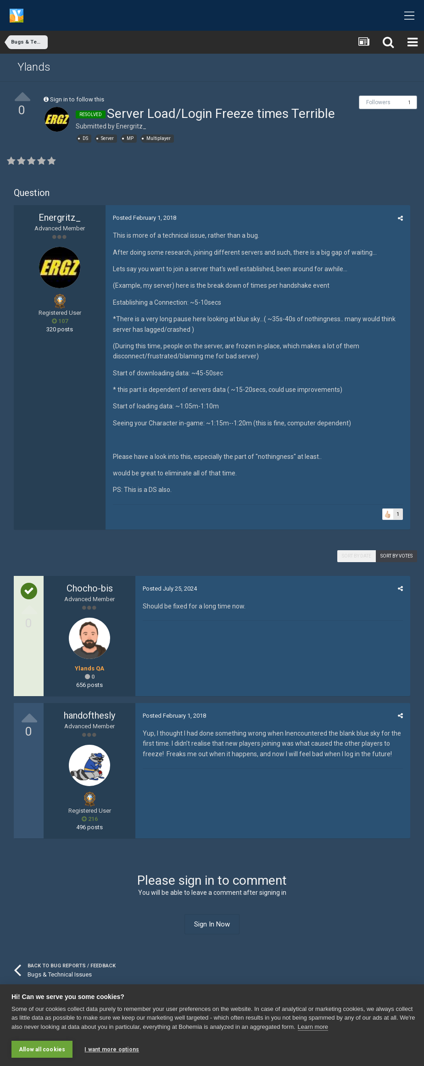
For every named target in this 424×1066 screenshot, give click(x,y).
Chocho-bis (90, 588)
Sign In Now (212, 924)
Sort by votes (396, 555)
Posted (144, 217)
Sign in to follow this (77, 99)
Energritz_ (131, 126)
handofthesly (89, 715)
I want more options (111, 1049)
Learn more (313, 1027)
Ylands (33, 67)
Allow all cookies (42, 1049)
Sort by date (356, 555)
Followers (378, 102)
